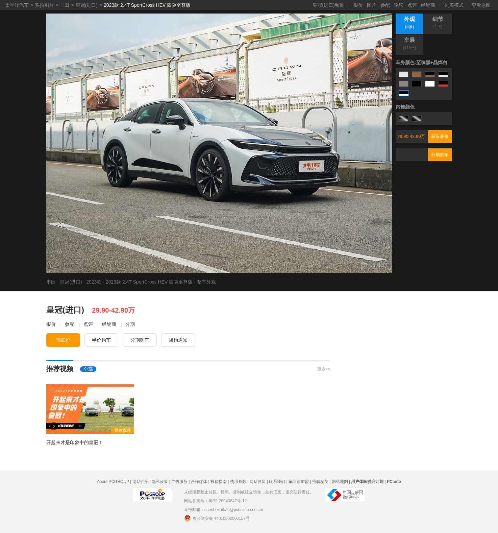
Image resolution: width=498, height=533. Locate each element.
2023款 (93, 282)
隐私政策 (160, 481)
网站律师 (257, 481)
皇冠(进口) (87, 5)
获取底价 (440, 136)
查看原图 (481, 5)
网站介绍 (140, 481)
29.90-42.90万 (411, 136)
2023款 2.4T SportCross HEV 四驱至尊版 (147, 5)
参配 (385, 5)
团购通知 (178, 340)
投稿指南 (218, 481)
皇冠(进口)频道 (328, 5)
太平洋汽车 (17, 5)
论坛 (398, 5)
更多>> (323, 369)
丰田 (64, 5)
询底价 (63, 340)
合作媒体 (199, 481)
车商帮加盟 (299, 481)
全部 (88, 369)
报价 (358, 5)
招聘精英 (320, 481)
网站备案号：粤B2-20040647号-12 (215, 501)
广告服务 (179, 481)
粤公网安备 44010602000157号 (217, 518)
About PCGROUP (113, 481)
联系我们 (277, 481)
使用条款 (238, 481)
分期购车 (440, 154)
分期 (130, 324)
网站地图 (340, 481)
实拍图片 (44, 5)
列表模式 (454, 5)
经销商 (428, 5)
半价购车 (101, 340)
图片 (371, 5)
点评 (412, 5)
